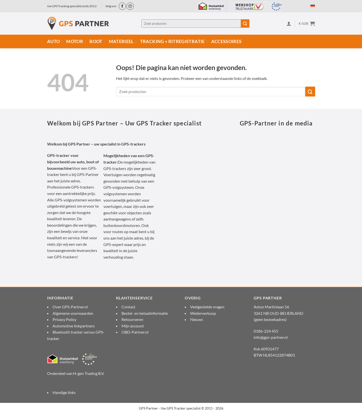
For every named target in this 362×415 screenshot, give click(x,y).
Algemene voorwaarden (73, 313)
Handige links (64, 392)
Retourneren (132, 319)
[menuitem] (312, 6)
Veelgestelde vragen (207, 306)
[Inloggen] (288, 23)
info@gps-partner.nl (271, 337)
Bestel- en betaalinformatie (144, 313)
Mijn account (132, 325)
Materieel (121, 41)
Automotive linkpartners (74, 325)
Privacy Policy (64, 319)
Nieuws (196, 319)
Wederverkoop (203, 313)
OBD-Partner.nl (135, 332)
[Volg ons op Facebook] (122, 6)
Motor (74, 41)
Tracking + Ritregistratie (172, 41)
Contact (128, 306)
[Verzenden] (245, 23)
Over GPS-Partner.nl (70, 306)
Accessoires (226, 41)
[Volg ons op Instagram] (130, 6)
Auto (53, 41)
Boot (96, 41)
